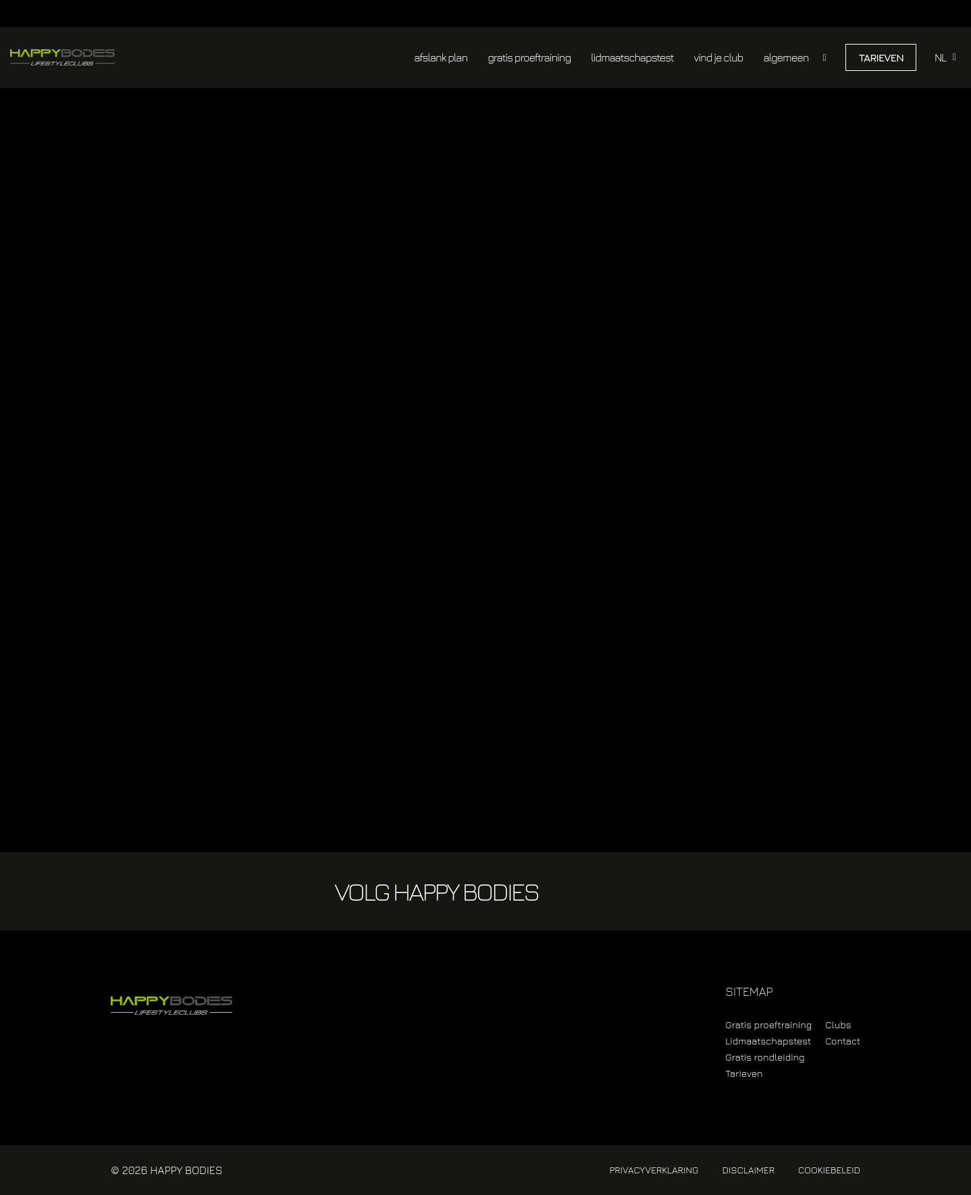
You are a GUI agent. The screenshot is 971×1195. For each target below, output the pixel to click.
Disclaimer (748, 1169)
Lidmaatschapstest (768, 1040)
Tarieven (880, 57)
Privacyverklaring (653, 1169)
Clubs (838, 1024)
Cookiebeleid (829, 1169)
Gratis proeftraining (768, 1024)
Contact (842, 1040)
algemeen (785, 57)
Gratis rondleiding (764, 1057)
